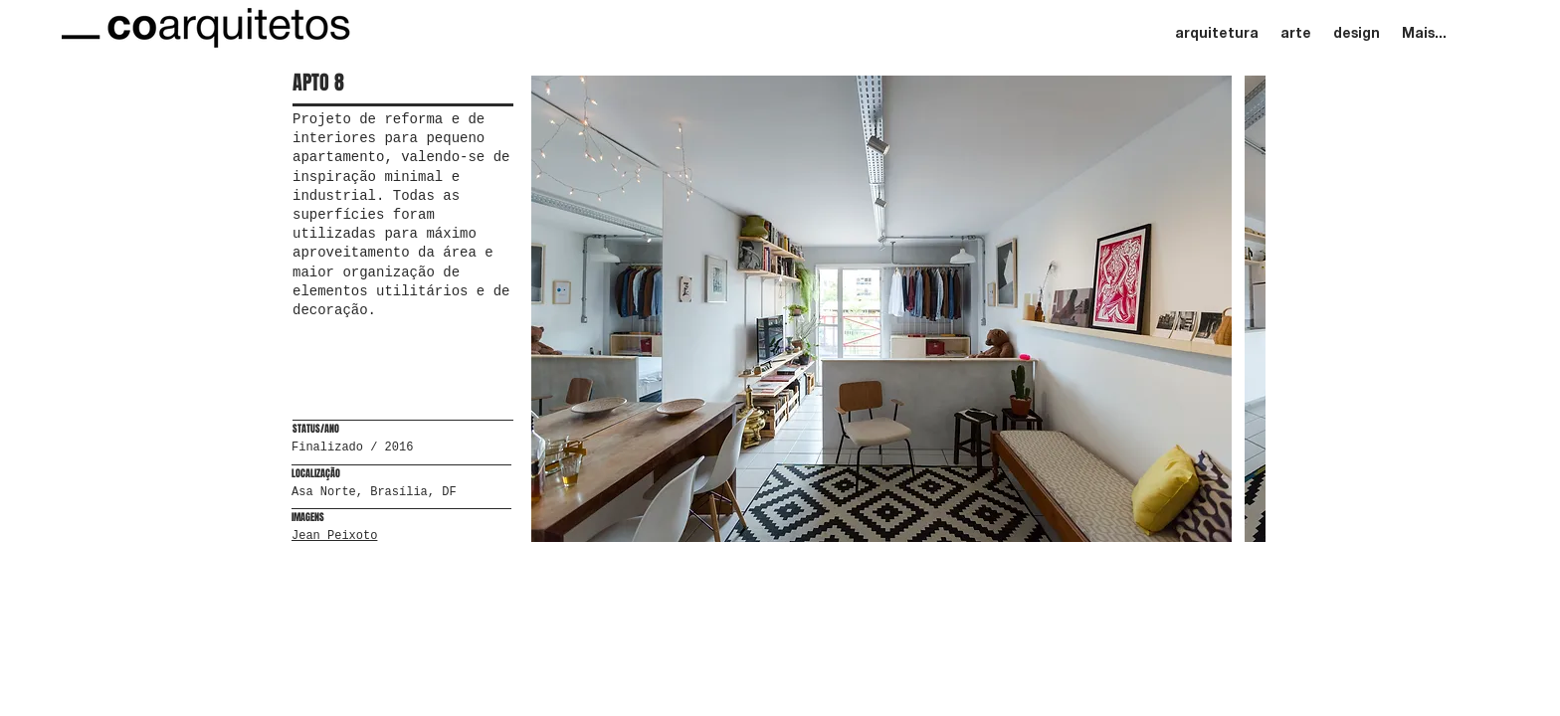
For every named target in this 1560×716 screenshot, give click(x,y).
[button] (881, 309)
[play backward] (556, 309)
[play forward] (1241, 309)
